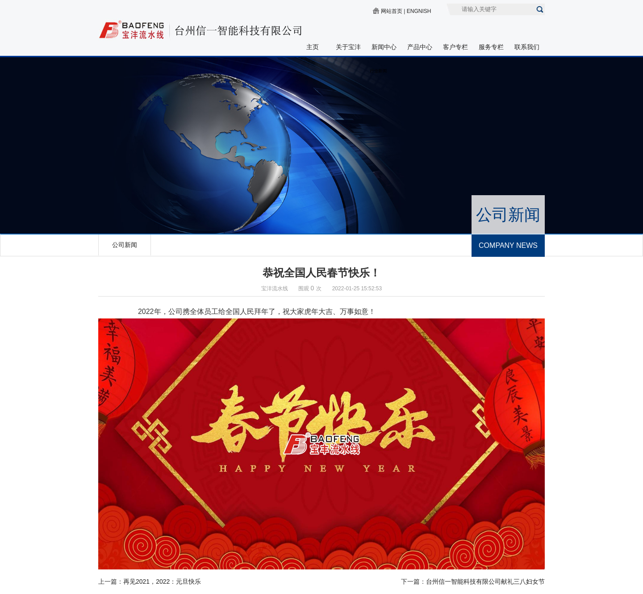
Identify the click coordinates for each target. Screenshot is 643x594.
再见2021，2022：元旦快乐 (162, 581)
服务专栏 (491, 46)
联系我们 (526, 46)
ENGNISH (419, 11)
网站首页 (391, 11)
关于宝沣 (348, 46)
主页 (312, 46)
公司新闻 (124, 244)
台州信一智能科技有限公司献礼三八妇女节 (485, 581)
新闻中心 (384, 46)
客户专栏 (455, 46)
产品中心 (419, 46)
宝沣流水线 (274, 288)
